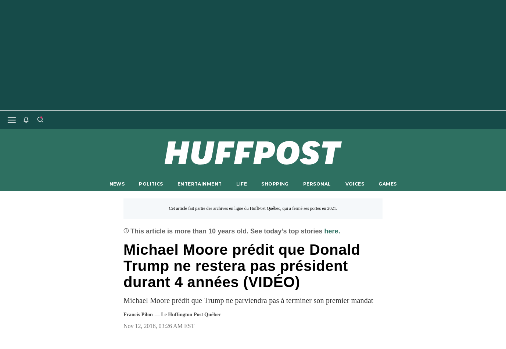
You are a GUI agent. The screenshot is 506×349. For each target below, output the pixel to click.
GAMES (387, 184)
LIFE (241, 184)
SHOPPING (274, 184)
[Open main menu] (11, 120)
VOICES (355, 184)
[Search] (40, 120)
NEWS (117, 184)
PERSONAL (317, 184)
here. (332, 231)
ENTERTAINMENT (199, 184)
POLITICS (151, 184)
